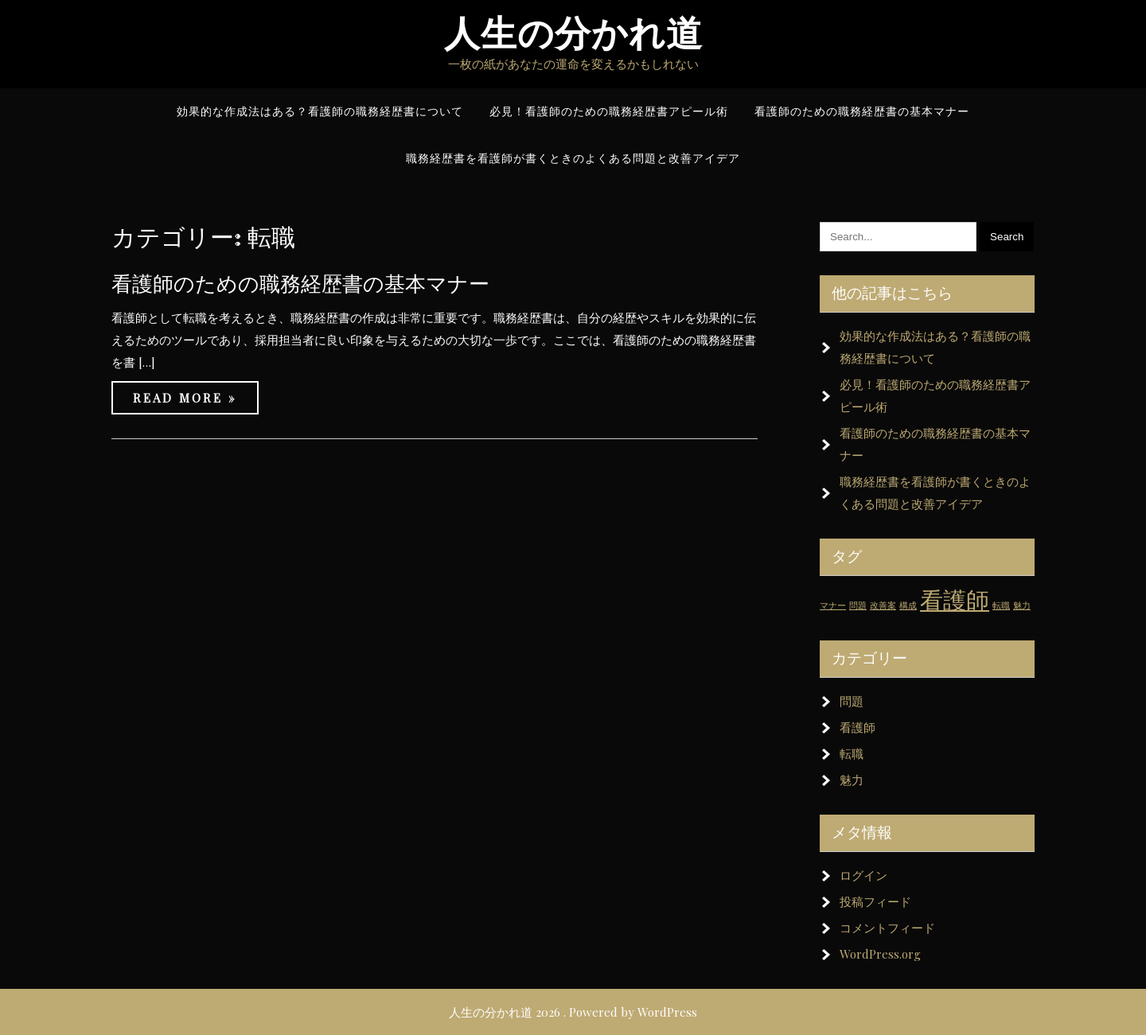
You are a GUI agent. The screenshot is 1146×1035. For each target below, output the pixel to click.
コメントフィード (887, 928)
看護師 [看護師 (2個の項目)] (954, 598)
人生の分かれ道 (573, 34)
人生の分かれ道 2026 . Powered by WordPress (573, 1012)
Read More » (185, 398)
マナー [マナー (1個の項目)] (833, 605)
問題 (851, 701)
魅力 (851, 780)
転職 (851, 753)
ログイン (863, 875)
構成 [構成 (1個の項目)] (908, 605)
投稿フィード (875, 901)
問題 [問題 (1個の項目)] (858, 605)
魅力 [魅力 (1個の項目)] (1022, 605)
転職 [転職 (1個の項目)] (1001, 605)
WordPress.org (880, 954)
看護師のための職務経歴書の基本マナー (300, 283)
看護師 (857, 727)
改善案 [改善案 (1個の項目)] (883, 605)
